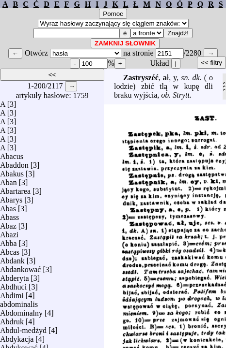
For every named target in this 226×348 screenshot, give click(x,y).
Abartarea (15, 189)
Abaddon (14, 163)
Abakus (12, 171)
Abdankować (20, 267)
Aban (8, 180)
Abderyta (14, 276)
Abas (8, 206)
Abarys (11, 197)
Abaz (8, 223)
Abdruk (12, 319)
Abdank (12, 258)
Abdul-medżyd (23, 328)
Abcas (9, 250)
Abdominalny (21, 310)
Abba (8, 241)
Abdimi (12, 293)
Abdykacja (16, 337)
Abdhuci (13, 284)
